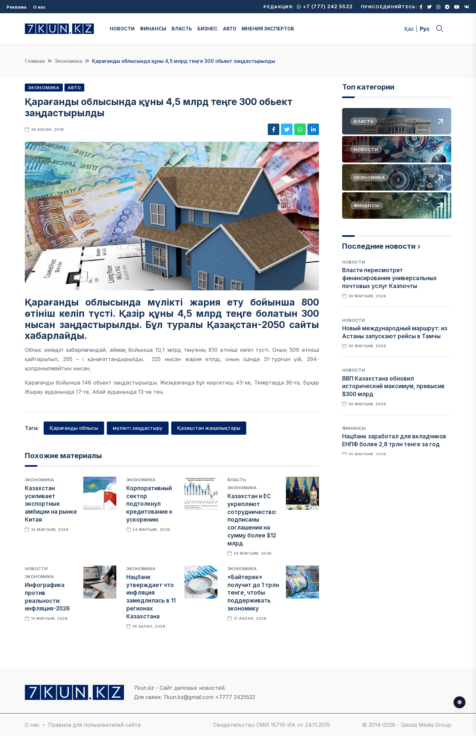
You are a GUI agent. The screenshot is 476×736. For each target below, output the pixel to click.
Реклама (16, 7)
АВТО (229, 28)
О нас (39, 7)
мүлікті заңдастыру (138, 428)
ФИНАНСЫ (153, 28)
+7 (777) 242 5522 (325, 6)
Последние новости (379, 246)
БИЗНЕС (207, 28)
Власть (236, 479)
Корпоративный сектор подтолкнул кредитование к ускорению (149, 504)
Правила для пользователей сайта (94, 724)
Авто (74, 87)
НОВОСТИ (122, 28)
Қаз (409, 28)
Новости (36, 568)
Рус (425, 28)
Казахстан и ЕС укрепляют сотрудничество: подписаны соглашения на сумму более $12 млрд (252, 520)
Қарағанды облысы (74, 428)
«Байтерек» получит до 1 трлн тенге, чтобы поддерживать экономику (253, 593)
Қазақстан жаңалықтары (208, 428)
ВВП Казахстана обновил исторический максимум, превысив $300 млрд (393, 386)
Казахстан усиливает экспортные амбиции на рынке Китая (51, 504)
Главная (35, 61)
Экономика (68, 61)
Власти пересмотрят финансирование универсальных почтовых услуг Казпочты (389, 278)
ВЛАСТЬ (182, 28)
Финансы (354, 428)
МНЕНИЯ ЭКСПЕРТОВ (268, 28)
